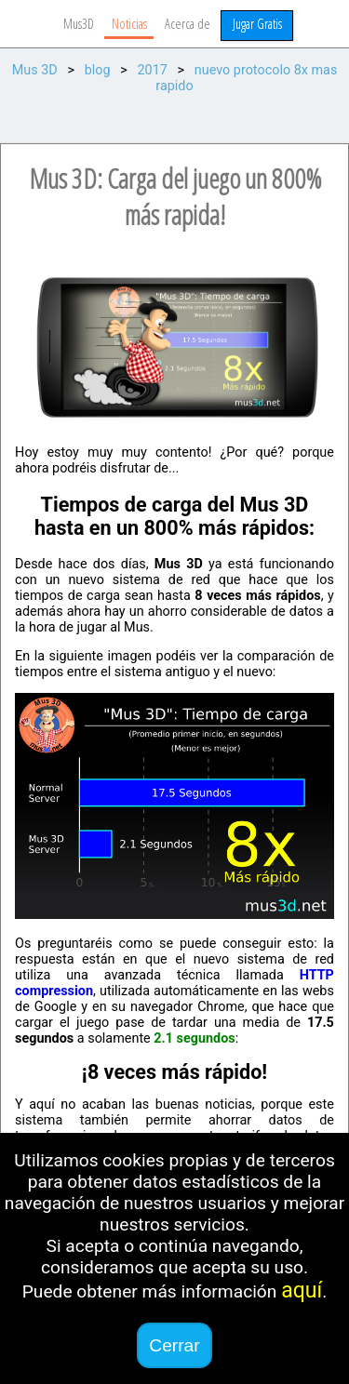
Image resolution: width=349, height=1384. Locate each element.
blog (98, 70)
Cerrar (174, 1345)
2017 (152, 70)
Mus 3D (35, 70)
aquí (301, 1290)
